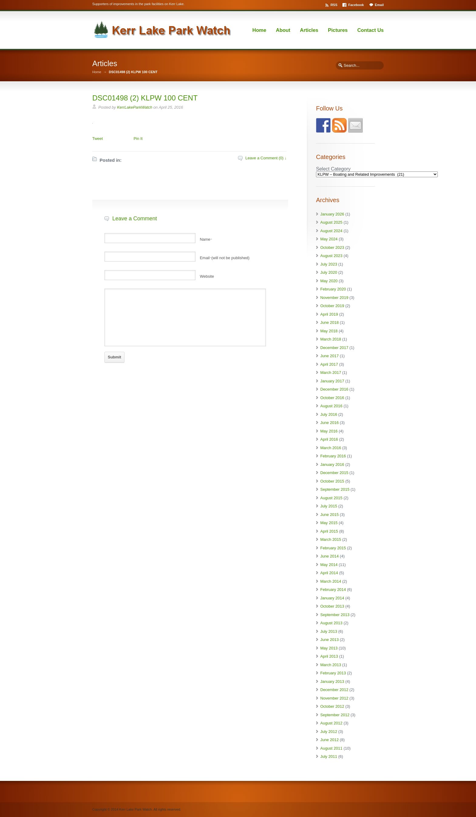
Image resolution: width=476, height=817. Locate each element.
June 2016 (329, 422)
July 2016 (328, 414)
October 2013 (332, 606)
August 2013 (331, 623)
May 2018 (329, 331)
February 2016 (333, 456)
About (283, 30)
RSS (334, 5)
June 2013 (329, 639)
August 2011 (331, 748)
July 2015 (328, 506)
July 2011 (328, 756)
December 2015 (334, 472)
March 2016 (330, 448)
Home (259, 30)
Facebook (356, 5)
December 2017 (334, 347)
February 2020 (333, 289)
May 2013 (329, 648)
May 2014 (329, 564)
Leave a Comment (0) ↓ (266, 158)
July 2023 (328, 264)
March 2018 (330, 339)
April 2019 (329, 314)
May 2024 (329, 239)
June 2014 (329, 556)
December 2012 (334, 689)
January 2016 (332, 464)
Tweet (97, 138)
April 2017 (329, 364)
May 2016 (329, 431)
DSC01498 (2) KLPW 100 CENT (145, 98)
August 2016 (331, 406)
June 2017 (329, 356)
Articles (309, 30)
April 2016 (329, 439)
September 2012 (334, 715)
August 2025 (331, 222)
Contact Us (370, 30)
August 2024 (331, 231)
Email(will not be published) (225, 258)
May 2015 (329, 522)
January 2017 (332, 381)
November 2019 (334, 297)
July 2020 (328, 272)
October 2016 (332, 397)
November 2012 (334, 698)
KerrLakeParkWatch (134, 107)
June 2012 (329, 739)
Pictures (338, 30)
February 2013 (333, 673)
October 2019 (332, 305)
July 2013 (328, 631)
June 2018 (329, 322)
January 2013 (332, 681)
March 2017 (330, 372)
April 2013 (329, 656)
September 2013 (334, 614)
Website (207, 276)
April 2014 (329, 573)
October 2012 (332, 706)
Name (206, 239)
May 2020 (329, 281)
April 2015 (329, 531)
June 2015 (329, 514)
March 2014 (330, 581)
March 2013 (330, 665)
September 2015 (334, 489)
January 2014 (332, 598)
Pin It (138, 138)
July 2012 (328, 731)
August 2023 (331, 255)
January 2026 (332, 214)
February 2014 (333, 589)
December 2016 (334, 389)
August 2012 (331, 723)
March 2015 (330, 539)
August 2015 (331, 498)
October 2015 (332, 481)
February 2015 (333, 548)
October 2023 (332, 247)
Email (379, 5)
